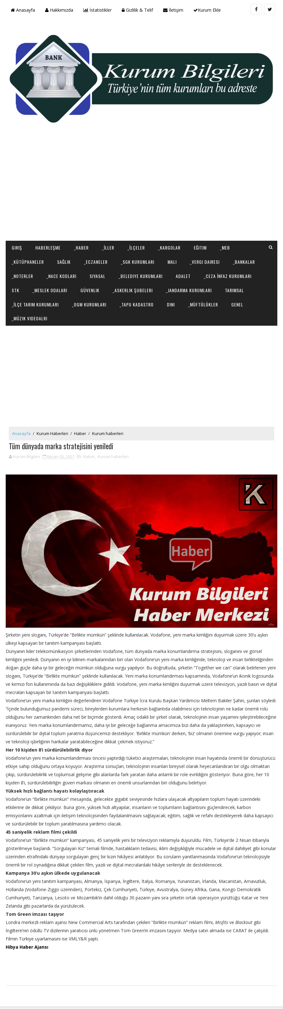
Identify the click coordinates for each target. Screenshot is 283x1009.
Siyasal (97, 274)
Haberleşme (48, 246)
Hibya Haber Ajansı (27, 948)
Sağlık (64, 260)
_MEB (225, 246)
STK (15, 288)
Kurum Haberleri (52, 433)
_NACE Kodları (61, 274)
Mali (172, 260)
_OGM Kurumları (89, 302)
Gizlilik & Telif (137, 10)
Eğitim (200, 246)
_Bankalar (244, 260)
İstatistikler (97, 10)
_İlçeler (136, 246)
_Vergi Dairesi (205, 260)
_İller (108, 246)
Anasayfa (23, 10)
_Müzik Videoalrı (29, 317)
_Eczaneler (96, 260)
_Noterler (22, 274)
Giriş (17, 246)
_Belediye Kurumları (140, 274)
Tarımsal (234, 288)
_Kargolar (169, 246)
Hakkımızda (59, 10)
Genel (237, 302)
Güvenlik (89, 288)
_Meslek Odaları (49, 288)
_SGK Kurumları (137, 260)
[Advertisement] (141, 189)
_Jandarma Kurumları (189, 288)
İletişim (173, 10)
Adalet (183, 274)
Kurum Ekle (207, 10)
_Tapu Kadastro (137, 302)
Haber (80, 433)
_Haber (81, 246)
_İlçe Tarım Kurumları (35, 302)
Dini (171, 302)
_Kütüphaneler (28, 260)
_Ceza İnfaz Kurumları (227, 274)
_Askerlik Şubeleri (133, 288)
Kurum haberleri (107, 433)
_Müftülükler (203, 302)
